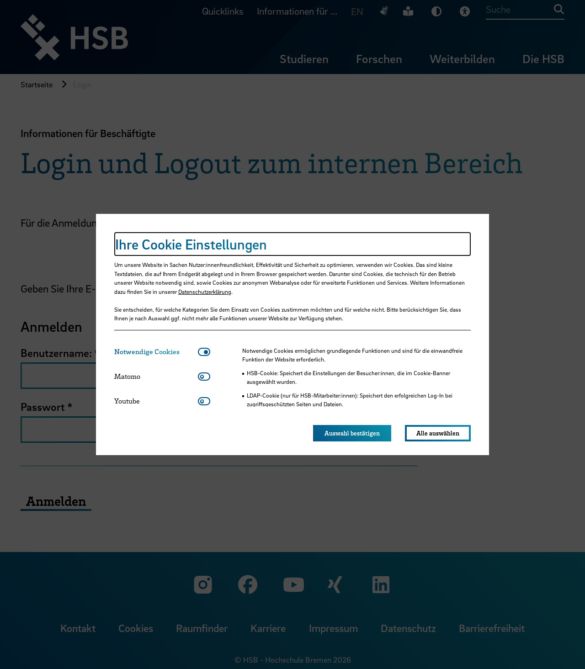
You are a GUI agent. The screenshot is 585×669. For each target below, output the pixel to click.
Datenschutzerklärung (204, 291)
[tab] (156, 351)
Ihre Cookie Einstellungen (191, 244)
